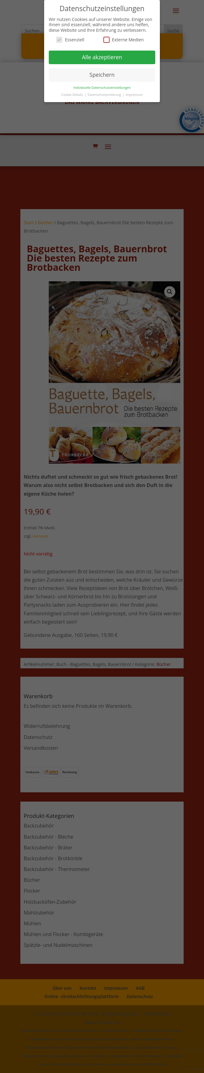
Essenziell (70, 40)
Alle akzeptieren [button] (102, 57)
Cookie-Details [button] (72, 94)
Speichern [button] (102, 74)
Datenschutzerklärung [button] (105, 94)
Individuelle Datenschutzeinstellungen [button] (102, 87)
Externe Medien (123, 40)
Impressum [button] (134, 94)
